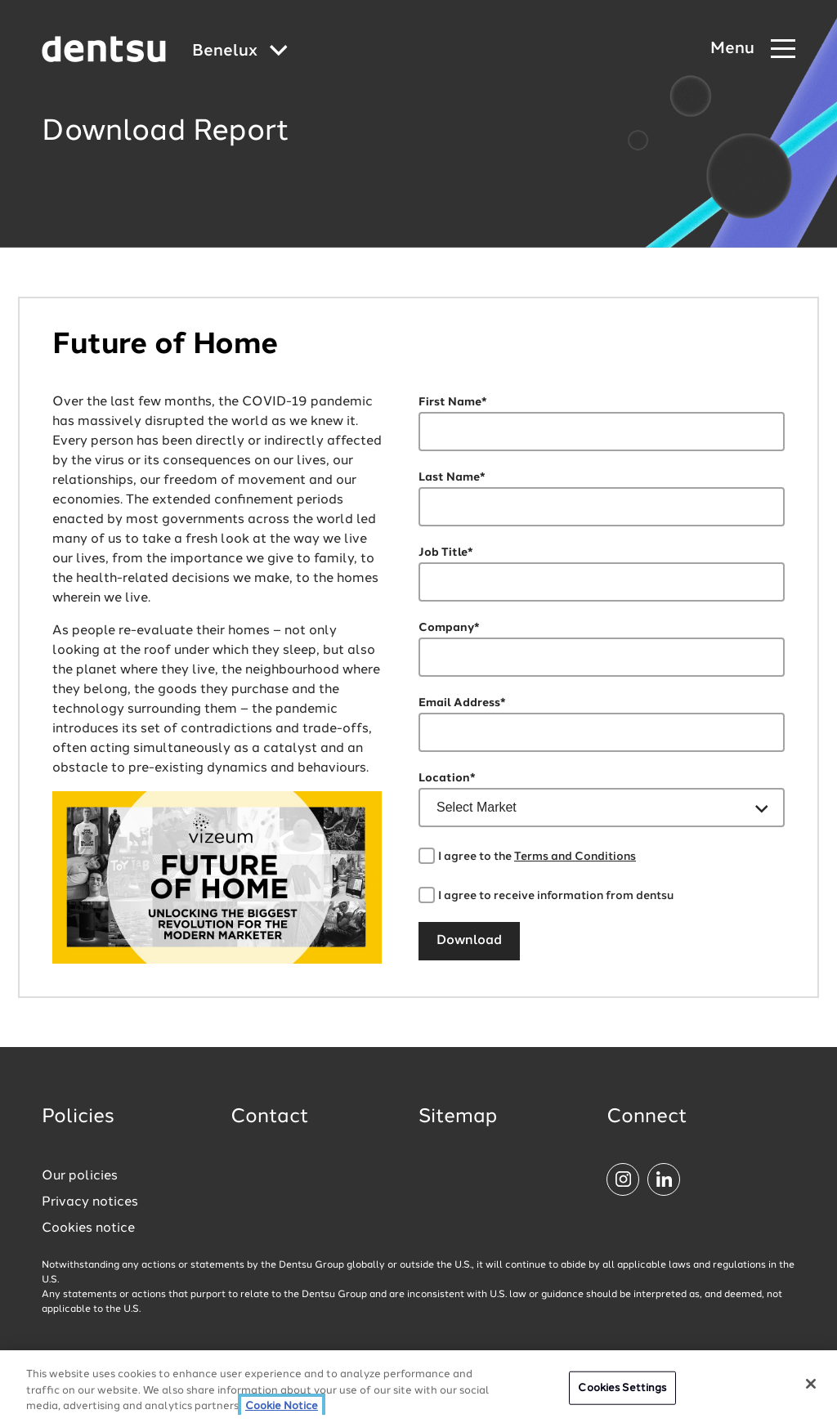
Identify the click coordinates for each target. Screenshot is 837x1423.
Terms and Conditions (575, 856)
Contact (270, 1117)
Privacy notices (90, 1202)
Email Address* (462, 703)
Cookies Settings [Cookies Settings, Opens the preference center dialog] (622, 1390)
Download (469, 940)
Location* (447, 778)
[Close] (811, 1385)
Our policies (80, 1176)
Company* (449, 627)
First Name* (452, 402)
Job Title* (445, 552)
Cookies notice (88, 1228)
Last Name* (452, 477)
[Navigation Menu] (752, 49)
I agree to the (537, 856)
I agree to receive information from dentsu (556, 896)
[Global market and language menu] (240, 52)
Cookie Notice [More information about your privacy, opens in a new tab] (281, 1408)
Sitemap (457, 1117)
